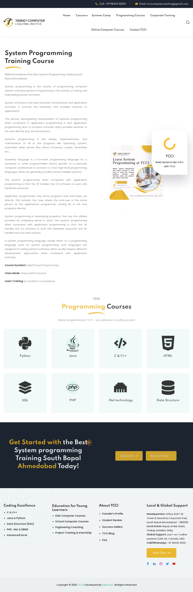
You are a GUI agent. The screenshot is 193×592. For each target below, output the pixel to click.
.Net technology (120, 406)
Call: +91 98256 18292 (110, 4)
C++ (14, 512)
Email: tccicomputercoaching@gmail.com (161, 4)
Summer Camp (101, 15)
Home (67, 15)
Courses (81, 15)
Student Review (112, 520)
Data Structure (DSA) (20, 524)
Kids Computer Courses (70, 515)
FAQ (104, 540)
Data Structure (168, 406)
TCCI (7, 74)
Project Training (65, 532)
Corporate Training (162, 15)
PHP (72, 406)
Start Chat (161, 553)
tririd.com (107, 584)
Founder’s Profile (112, 513)
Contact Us (129, 459)
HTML (168, 361)
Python (25, 361)
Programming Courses (130, 15)
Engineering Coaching (69, 527)
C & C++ (120, 361)
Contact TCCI (138, 29)
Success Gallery (112, 527)
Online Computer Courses (107, 29)
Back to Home (161, 459)
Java (73, 361)
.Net (15, 529)
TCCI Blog (108, 533)
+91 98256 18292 (176, 542)
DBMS (24, 529)
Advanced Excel (17, 535)
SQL (25, 406)
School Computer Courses (72, 521)
